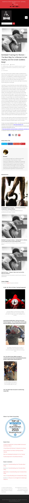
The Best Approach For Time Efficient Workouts (13, 456)
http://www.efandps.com (18, 124)
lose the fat (3, 67)
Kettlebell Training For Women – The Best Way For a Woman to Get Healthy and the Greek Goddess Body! (14, 240)
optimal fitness (9, 67)
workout (3, 68)
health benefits (5, 66)
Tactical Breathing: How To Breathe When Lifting (16, 475)
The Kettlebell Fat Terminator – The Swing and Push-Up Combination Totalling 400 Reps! (13, 208)
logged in (8, 283)
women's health (21, 67)
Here (4, 475)
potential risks (15, 67)
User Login (16, 4)
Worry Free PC (17, 501)
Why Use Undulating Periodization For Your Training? (14, 454)
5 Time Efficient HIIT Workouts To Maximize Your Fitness (14, 448)
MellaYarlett (5, 471)
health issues (11, 66)
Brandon (13, 64)
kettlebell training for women (19, 66)
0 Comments (5, 70)
